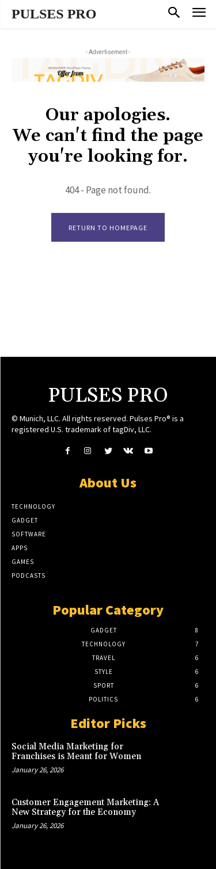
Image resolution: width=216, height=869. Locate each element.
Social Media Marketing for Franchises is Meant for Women (76, 751)
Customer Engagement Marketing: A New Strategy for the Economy (85, 807)
